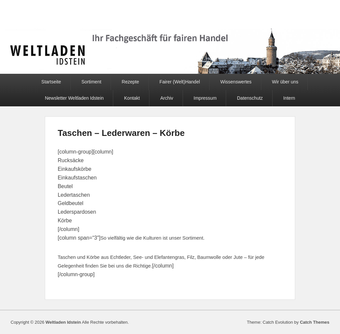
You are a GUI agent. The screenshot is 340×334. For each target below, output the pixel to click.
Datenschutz (250, 98)
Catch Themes (314, 322)
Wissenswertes (235, 81)
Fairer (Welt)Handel (179, 81)
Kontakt (132, 98)
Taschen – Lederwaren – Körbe (121, 133)
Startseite (51, 81)
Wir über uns (285, 81)
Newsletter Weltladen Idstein (74, 98)
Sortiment (91, 81)
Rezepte (130, 81)
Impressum (205, 98)
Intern (289, 98)
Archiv (166, 98)
